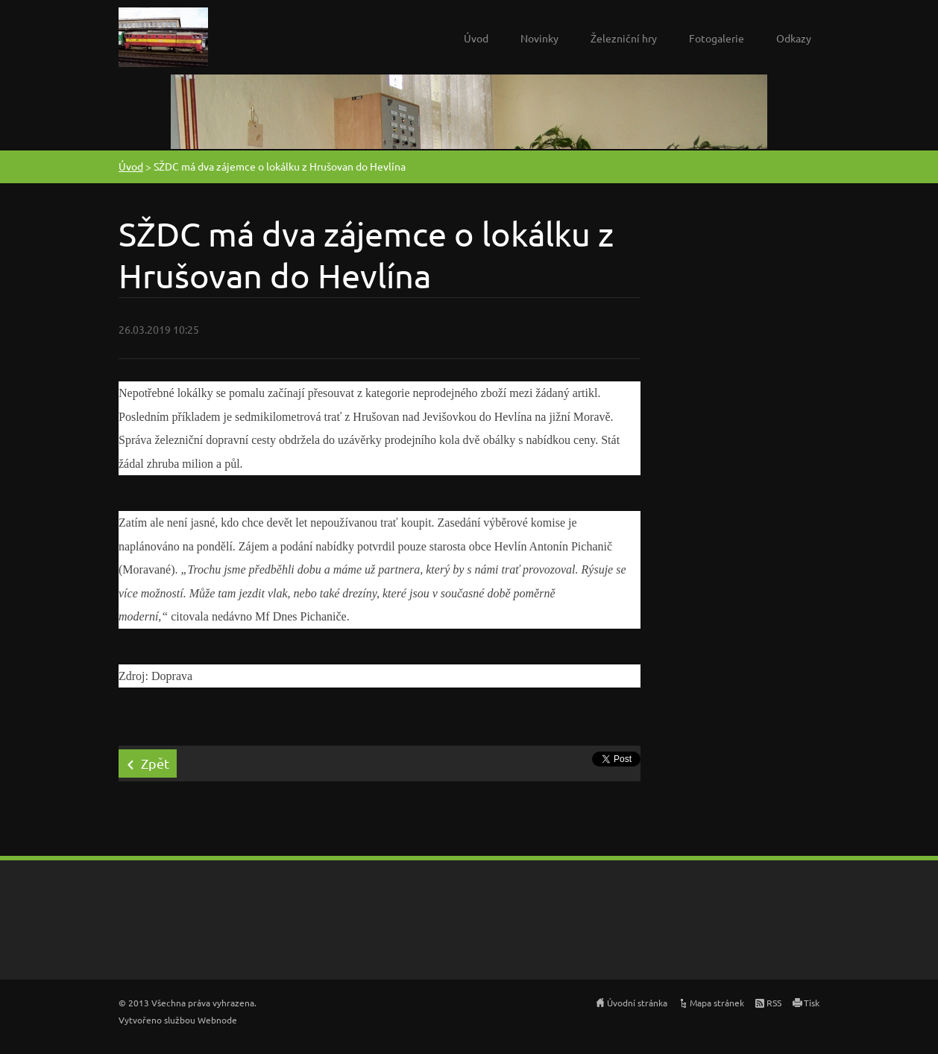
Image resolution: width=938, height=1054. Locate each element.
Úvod (476, 38)
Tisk (811, 1003)
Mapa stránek (717, 1003)
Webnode (217, 1020)
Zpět (155, 763)
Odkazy (793, 38)
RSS (774, 1003)
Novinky (539, 38)
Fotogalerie (716, 38)
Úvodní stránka (637, 1003)
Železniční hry (624, 38)
